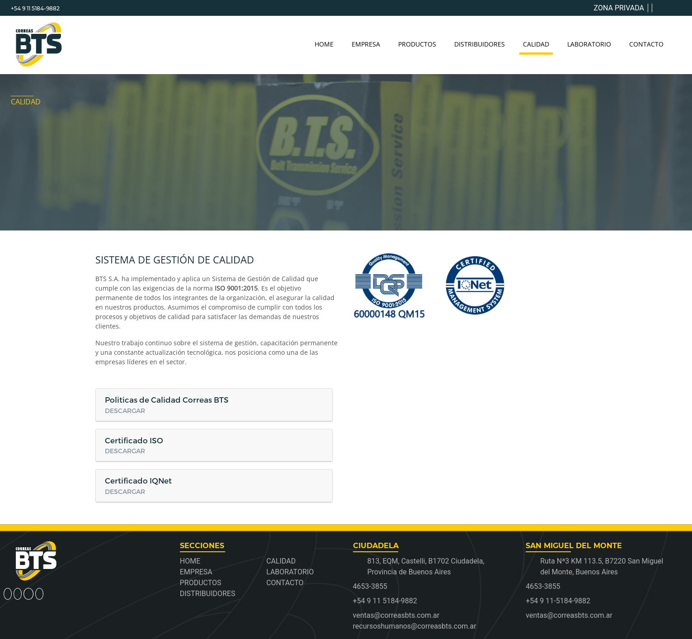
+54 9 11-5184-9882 (558, 601)
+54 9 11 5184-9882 (35, 8)
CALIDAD (536, 44)
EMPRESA (366, 44)
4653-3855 (370, 586)
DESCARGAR (125, 410)
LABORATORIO (589, 44)
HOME (324, 44)
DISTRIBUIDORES (479, 44)
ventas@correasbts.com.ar (569, 615)
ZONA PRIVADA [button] (619, 8)
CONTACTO (646, 44)
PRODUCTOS (417, 44)
